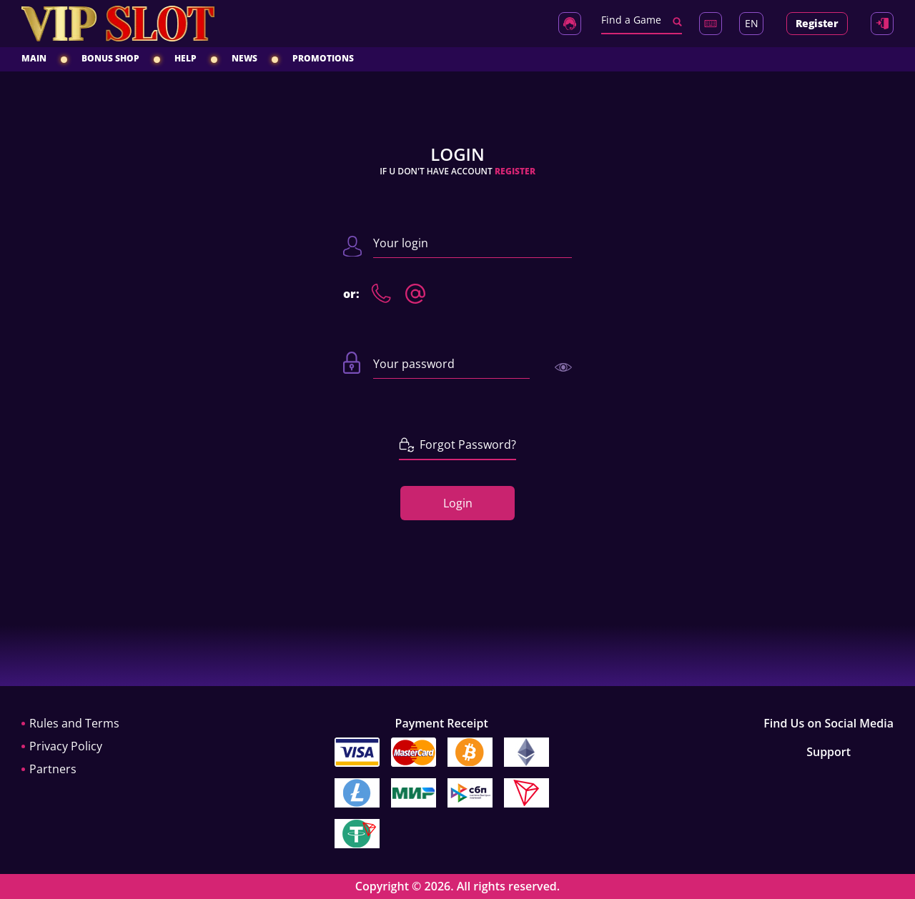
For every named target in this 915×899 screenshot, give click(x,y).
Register (817, 23)
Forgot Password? (457, 444)
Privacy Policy (65, 746)
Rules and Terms (74, 723)
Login (458, 503)
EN (751, 23)
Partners (52, 769)
